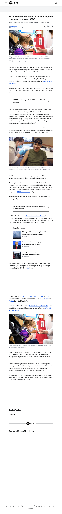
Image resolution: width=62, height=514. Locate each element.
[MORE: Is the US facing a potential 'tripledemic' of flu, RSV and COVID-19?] (31, 102)
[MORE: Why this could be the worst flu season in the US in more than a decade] (31, 208)
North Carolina (28, 298)
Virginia (11, 302)
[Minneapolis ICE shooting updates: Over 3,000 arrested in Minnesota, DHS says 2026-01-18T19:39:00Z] (31, 256)
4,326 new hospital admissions (35, 217)
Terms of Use (31, 508)
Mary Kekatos (13, 27)
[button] (6, 2)
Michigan (45, 300)
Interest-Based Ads (10, 508)
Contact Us (30, 509)
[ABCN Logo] (13, 3)
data (27, 269)
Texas (49, 298)
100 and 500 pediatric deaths (38, 307)
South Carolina (38, 298)
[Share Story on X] (43, 27)
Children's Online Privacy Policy (45, 506)
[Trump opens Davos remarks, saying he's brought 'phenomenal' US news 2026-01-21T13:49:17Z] (31, 246)
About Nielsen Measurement (21, 508)
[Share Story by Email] (47, 27)
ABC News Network (13, 506)
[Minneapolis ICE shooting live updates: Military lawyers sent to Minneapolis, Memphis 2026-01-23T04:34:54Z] (31, 236)
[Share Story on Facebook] (39, 27)
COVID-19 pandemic (23, 193)
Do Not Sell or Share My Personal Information (45, 508)
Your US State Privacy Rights (31, 506)
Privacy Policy (21, 506)
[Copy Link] (51, 27)
